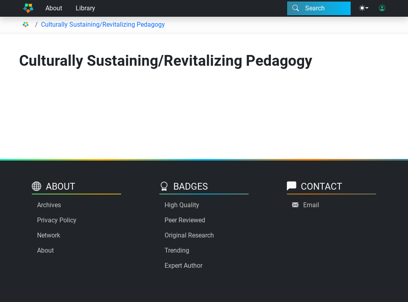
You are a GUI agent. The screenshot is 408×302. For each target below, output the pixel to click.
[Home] (28, 8)
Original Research (189, 235)
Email (311, 205)
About (53, 8)
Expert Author (183, 265)
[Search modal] (319, 8)
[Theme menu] (364, 8)
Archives (49, 205)
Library (85, 8)
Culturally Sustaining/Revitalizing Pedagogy (103, 24)
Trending (177, 250)
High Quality (182, 205)
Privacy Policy (56, 220)
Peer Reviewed (185, 220)
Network (48, 235)
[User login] (382, 8)
